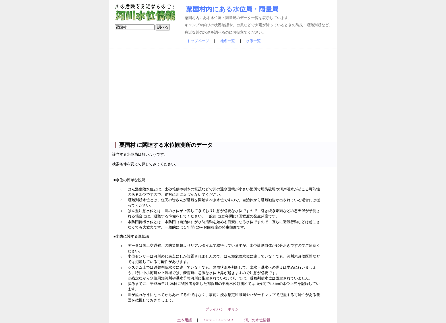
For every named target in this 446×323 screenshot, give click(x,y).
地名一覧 (227, 41)
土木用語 (184, 320)
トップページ (198, 41)
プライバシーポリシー (223, 309)
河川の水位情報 (257, 320)
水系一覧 (253, 41)
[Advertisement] (223, 95)
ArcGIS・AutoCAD (218, 320)
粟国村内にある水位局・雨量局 (232, 9)
